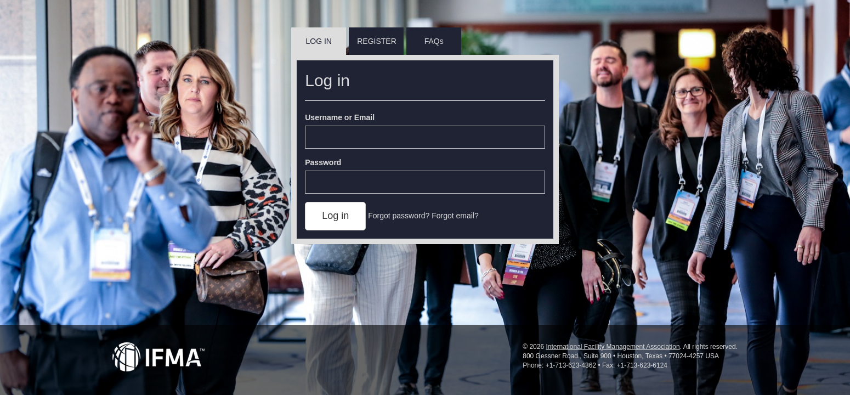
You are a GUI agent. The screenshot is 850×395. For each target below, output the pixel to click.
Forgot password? (398, 215)
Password (323, 162)
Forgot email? (455, 215)
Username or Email (340, 117)
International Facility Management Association (612, 347)
